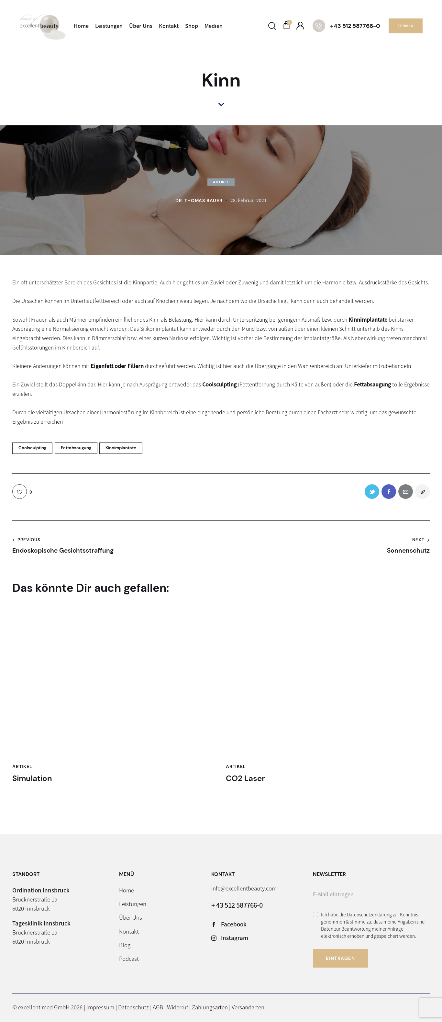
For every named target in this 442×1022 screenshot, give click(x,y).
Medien (213, 25)
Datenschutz (133, 1007)
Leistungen (109, 25)
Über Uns (140, 25)
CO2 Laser (245, 778)
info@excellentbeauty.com (244, 888)
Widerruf (177, 1007)
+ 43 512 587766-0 (236, 905)
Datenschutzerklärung (369, 914)
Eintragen (340, 958)
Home (81, 25)
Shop (191, 25)
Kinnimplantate (120, 448)
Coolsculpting (32, 448)
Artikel (221, 182)
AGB (158, 1007)
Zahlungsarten (210, 1007)
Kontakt (169, 25)
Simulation (32, 778)
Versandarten (248, 1007)
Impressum (100, 1007)
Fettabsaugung (76, 448)
